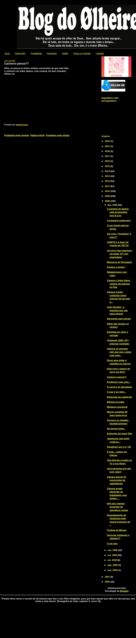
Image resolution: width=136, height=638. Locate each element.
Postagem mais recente (16, 135)
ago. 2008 (113, 565)
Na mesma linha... (116, 428)
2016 (107, 161)
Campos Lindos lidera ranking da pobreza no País (118, 283)
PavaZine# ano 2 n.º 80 (119, 447)
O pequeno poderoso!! (119, 220)
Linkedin (100, 53)
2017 (107, 156)
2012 (107, 181)
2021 (107, 146)
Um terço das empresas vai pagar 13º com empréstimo (119, 253)
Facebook (52, 53)
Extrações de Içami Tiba (119, 433)
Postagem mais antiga (57, 135)
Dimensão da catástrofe (119, 397)
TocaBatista (36, 53)
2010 (107, 191)
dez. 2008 (113, 205)
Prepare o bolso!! (116, 267)
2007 (107, 577)
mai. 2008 (113, 570)
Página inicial (37, 135)
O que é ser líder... (116, 392)
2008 (107, 201)
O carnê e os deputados (119, 387)
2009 (107, 196)
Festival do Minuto (116, 530)
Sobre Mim (20, 53)
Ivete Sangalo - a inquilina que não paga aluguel (117, 310)
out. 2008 (113, 555)
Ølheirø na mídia (115, 402)
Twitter (65, 53)
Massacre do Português (119, 262)
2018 (107, 151)
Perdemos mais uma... (118, 382)
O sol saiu (112, 543)
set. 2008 (113, 560)
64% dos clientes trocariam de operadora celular (117, 506)
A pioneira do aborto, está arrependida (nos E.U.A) (118, 212)
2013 (107, 176)
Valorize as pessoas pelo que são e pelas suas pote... (119, 352)
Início (7, 53)
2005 (107, 581)
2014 (107, 171)
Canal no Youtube (82, 53)
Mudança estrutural (117, 407)
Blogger (124, 591)
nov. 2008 (113, 550)
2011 (107, 186)
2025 (107, 141)
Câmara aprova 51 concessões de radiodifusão (116, 480)
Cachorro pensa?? (117, 377)
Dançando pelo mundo (119, 318)
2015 (107, 166)
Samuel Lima (22, 125)
